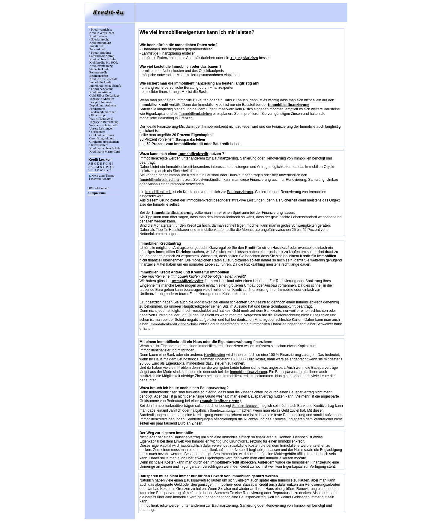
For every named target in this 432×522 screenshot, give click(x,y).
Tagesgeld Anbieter (101, 98)
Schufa (186, 315)
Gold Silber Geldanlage (104, 95)
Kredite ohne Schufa (102, 59)
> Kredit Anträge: (99, 52)
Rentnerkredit (98, 72)
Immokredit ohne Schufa (105, 85)
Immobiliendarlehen (195, 113)
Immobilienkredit (100, 82)
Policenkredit (97, 49)
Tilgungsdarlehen (244, 57)
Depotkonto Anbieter (102, 105)
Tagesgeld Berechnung (103, 122)
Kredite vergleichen (101, 32)
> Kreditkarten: (98, 145)
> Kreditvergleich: (100, 29)
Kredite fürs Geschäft (103, 79)
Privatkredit (96, 46)
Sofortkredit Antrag (101, 56)
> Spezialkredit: (98, 39)
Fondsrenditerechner (102, 112)
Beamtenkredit (98, 75)
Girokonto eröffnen (101, 135)
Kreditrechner (98, 36)
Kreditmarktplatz (100, 42)
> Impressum (97, 193)
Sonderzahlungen (224, 410)
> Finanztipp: (97, 115)
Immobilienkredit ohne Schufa (173, 324)
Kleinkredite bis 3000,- (104, 62)
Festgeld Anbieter (100, 102)
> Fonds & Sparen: (100, 89)
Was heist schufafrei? (102, 125)
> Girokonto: (96, 131)
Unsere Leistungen (101, 128)
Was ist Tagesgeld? (101, 118)
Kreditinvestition (100, 92)
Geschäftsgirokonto (101, 138)
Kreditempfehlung (100, 65)
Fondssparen (97, 108)
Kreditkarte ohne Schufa (104, 148)
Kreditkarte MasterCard (104, 151)
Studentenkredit (99, 69)
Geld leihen (100, 188)
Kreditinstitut (214, 354)
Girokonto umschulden (103, 141)
